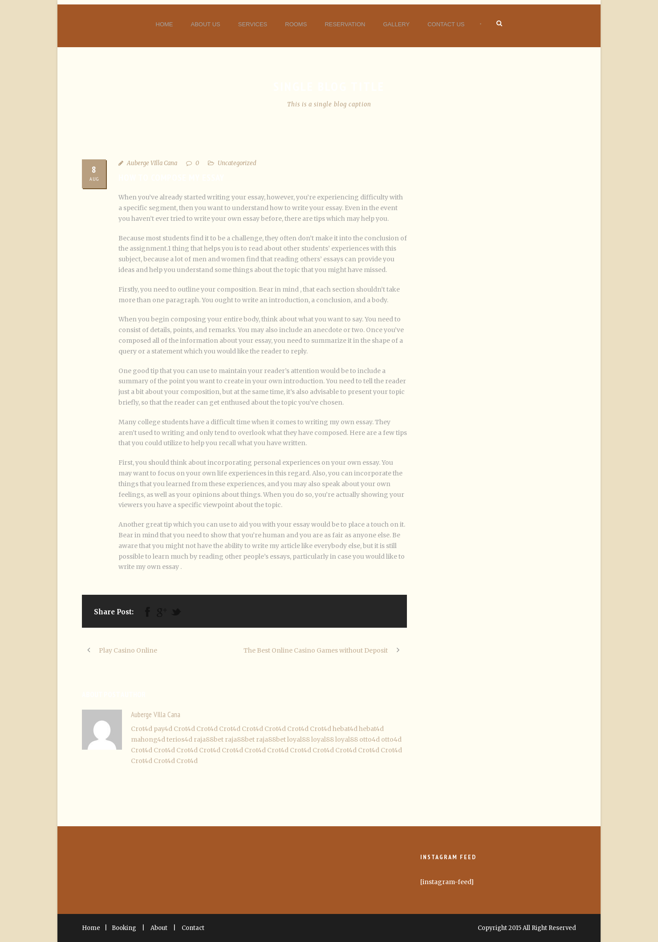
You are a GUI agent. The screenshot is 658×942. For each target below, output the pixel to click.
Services (253, 24)
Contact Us (445, 24)
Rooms (296, 24)
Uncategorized (237, 163)
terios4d (179, 739)
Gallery (396, 24)
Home (164, 24)
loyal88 (298, 739)
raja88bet (208, 739)
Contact (193, 928)
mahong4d (148, 739)
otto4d (369, 739)
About (158, 928)
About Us (205, 24)
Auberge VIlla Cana (152, 163)
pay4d (163, 729)
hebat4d (345, 729)
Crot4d (141, 729)
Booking (124, 928)
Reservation (345, 24)
